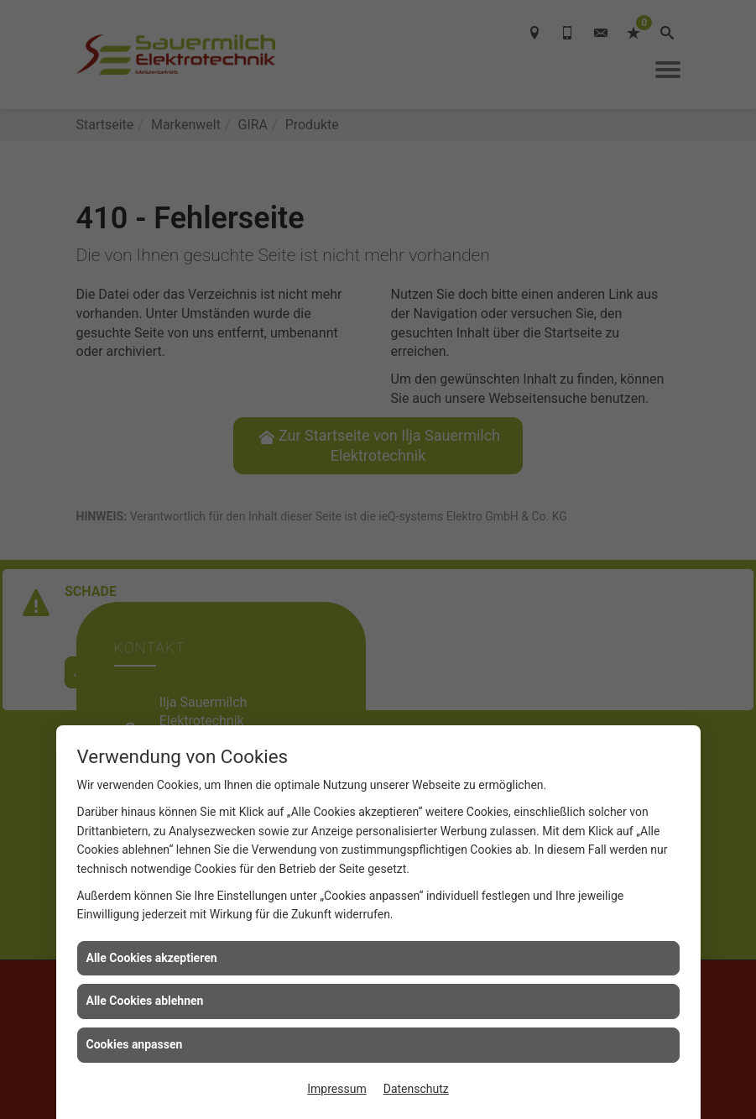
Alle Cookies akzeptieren (151, 958)
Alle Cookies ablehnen (145, 1000)
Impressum (336, 1088)
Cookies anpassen (134, 1044)
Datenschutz (416, 1088)
